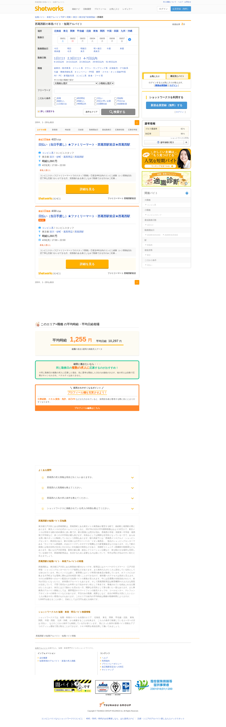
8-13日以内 (59, 62)
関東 (72, 31)
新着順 (54, 130)
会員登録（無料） (180, 9)
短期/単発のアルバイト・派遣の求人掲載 (57, 661)
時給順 (67, 130)
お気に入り (114, 9)
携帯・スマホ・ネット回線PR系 (111, 72)
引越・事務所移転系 (63, 72)
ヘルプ (105, 658)
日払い (100, 98)
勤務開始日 (93, 130)
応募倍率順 (132, 130)
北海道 (57, 31)
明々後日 (98, 48)
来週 (122, 48)
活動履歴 (87, 9)
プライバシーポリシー (112, 664)
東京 (149, 255)
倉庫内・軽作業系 (62, 68)
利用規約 (106, 661)
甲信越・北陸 (84, 31)
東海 (95, 31)
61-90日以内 (111, 62)
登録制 (120, 98)
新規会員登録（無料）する (166, 105)
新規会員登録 (161, 85)
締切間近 (81, 98)
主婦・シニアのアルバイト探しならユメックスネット (161, 718)
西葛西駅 (79, 156)
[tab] (155, 76)
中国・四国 (112, 31)
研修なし (81, 101)
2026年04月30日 (171, 235)
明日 (69, 48)
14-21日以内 (71, 62)
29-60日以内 (98, 62)
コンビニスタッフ (154, 215)
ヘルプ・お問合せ (184, 2)
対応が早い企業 (104, 101)
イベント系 (78, 68)
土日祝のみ (62, 104)
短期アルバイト (41, 648)
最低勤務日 (106, 130)
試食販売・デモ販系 (119, 68)
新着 (59, 98)
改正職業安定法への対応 (113, 667)
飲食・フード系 (95, 76)
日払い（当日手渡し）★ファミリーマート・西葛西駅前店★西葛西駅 (84, 144)
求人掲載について (169, 2)
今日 (56, 48)
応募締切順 (119, 130)
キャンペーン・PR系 (84, 72)
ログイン (163, 9)
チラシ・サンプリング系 (96, 68)
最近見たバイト (177, 76)
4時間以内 (81, 104)
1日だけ (59, 58)
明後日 (83, 48)
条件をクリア (91, 112)
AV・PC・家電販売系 (64, 76)
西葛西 (149, 245)
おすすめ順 (41, 130)
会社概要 (43, 658)
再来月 (97, 51)
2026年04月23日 (153, 235)
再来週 (57, 51)
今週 (109, 48)
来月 (82, 51)
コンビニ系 (81, 76)
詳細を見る (87, 189)
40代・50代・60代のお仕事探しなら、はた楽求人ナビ (110, 718)
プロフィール (100, 9)
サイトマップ (108, 670)
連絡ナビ (76, 9)
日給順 (80, 130)
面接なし (61, 101)
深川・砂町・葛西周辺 (61, 156)
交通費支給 (102, 104)
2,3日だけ (74, 58)
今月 (69, 51)
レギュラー (127, 9)
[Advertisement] (87, 299)
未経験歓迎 (122, 104)
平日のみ (121, 101)
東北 (65, 31)
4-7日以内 (90, 58)
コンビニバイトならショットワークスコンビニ (62, 718)
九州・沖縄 (126, 31)
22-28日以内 (84, 62)
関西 (102, 31)
